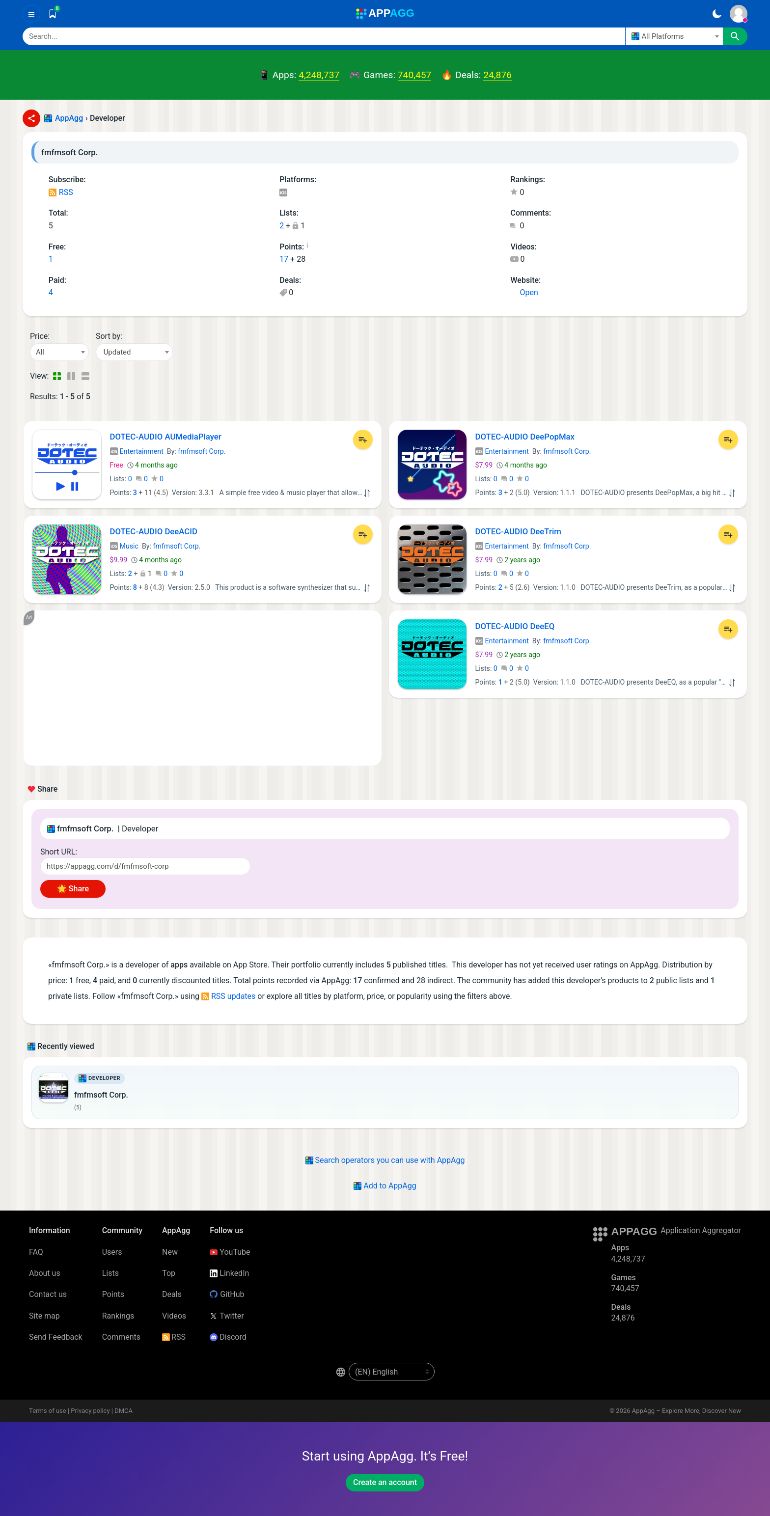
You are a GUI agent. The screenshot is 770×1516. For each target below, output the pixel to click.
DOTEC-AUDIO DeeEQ (515, 626)
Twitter (227, 1316)
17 (283, 259)
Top (168, 1273)
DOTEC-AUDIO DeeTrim (518, 531)
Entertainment (137, 451)
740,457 (414, 75)
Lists (110, 1273)
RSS (61, 192)
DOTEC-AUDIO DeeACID (154, 531)
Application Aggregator (700, 1230)
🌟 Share (73, 888)
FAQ (36, 1252)
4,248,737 (319, 75)
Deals (172, 1294)
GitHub (227, 1294)
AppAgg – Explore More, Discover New (686, 1410)
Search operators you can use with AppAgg (385, 1160)
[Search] (324, 36)
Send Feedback (55, 1337)
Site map (44, 1316)
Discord (228, 1337)
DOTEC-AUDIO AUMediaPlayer (165, 436)
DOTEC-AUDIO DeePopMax (525, 436)
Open (524, 292)
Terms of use (47, 1410)
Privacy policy (90, 1410)
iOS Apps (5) (283, 193)
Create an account (385, 1482)
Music (124, 546)
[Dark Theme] (717, 14)
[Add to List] (363, 439)
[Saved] (52, 14)
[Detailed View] (71, 376)
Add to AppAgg (385, 1185)
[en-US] (392, 1371)
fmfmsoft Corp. (201, 451)
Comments (121, 1337)
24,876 (497, 75)
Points (113, 1294)
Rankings (118, 1316)
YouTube (230, 1252)
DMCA (123, 1410)
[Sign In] (738, 14)
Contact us (48, 1294)
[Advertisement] (202, 688)
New (170, 1252)
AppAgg (69, 118)
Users (112, 1252)
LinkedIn (229, 1273)
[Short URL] (145, 866)
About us (44, 1273)
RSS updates (228, 996)
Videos (174, 1316)
